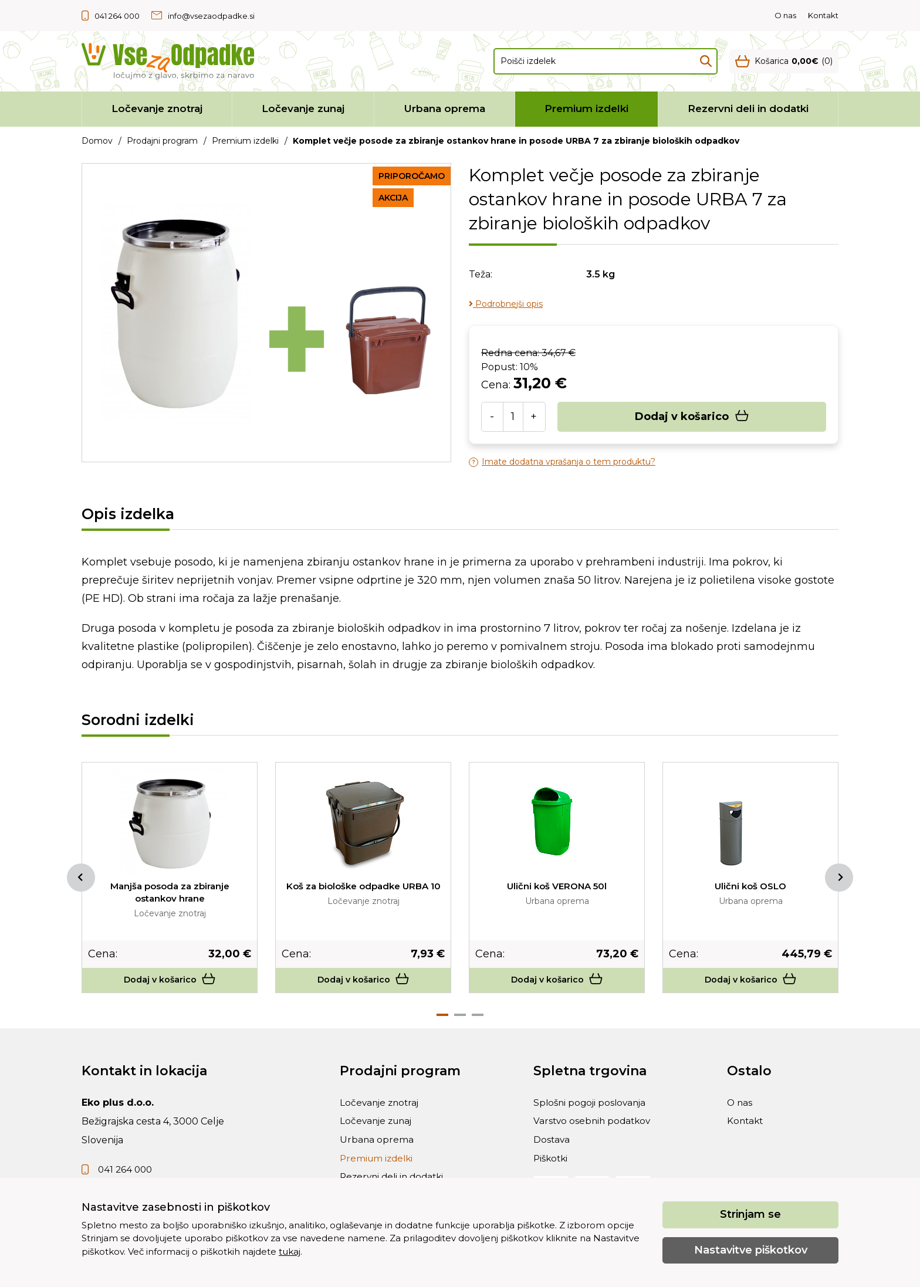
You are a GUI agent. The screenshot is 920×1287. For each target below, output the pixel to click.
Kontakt (823, 15)
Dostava (552, 1150)
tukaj (289, 1251)
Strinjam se (750, 1214)
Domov (97, 141)
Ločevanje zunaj (303, 108)
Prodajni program (162, 141)
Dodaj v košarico (692, 417)
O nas (785, 15)
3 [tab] (477, 1018)
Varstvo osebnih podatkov (594, 1128)
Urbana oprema (444, 108)
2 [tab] (460, 1018)
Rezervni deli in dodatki (748, 108)
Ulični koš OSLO (751, 886)
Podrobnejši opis (506, 304)
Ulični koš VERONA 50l (557, 886)
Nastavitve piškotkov (750, 1250)
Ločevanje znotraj (156, 108)
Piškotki (551, 1171)
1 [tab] (442, 1018)
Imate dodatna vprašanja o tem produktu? (562, 462)
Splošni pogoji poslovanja (592, 1107)
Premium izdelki (586, 108)
